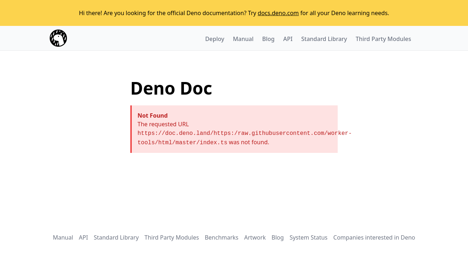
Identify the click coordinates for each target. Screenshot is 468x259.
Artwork (255, 237)
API (288, 39)
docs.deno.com (278, 13)
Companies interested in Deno (374, 237)
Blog (268, 39)
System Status (308, 237)
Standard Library (324, 39)
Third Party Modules (383, 39)
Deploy (214, 39)
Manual (243, 39)
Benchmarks (222, 237)
